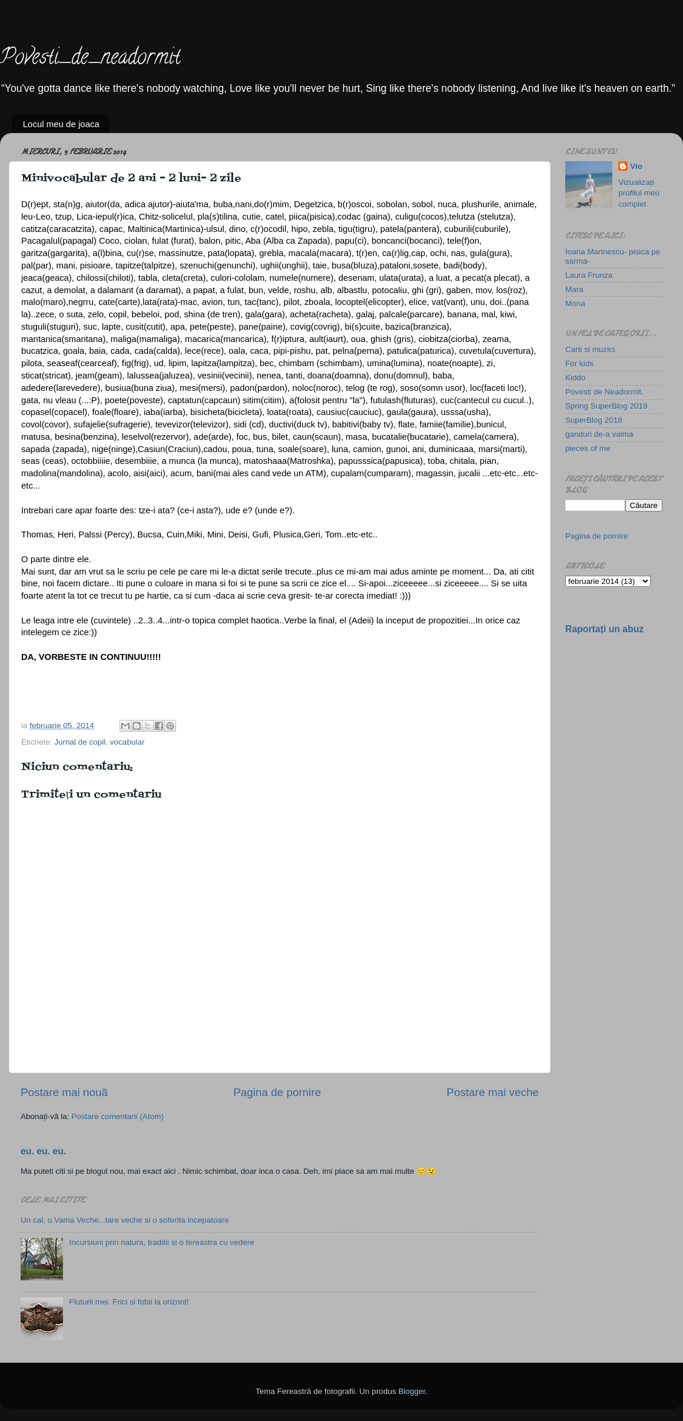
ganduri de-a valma (599, 434)
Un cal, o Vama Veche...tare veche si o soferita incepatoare (125, 1220)
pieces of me (588, 448)
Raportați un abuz (604, 629)
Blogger (411, 1391)
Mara (574, 289)
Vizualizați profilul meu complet (638, 193)
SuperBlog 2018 (593, 420)
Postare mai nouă (64, 1092)
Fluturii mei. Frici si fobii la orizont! (128, 1301)
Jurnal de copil (79, 742)
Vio (636, 166)
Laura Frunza (588, 275)
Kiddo (575, 377)
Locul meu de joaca (61, 124)
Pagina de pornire (277, 1092)
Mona (575, 303)
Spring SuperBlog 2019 (606, 405)
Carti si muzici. (591, 349)
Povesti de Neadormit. (604, 391)
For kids (579, 363)
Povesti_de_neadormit (90, 58)
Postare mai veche (493, 1092)
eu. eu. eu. (43, 1151)
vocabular (127, 742)
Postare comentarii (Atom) (117, 1116)
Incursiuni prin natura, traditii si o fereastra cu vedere (161, 1242)
